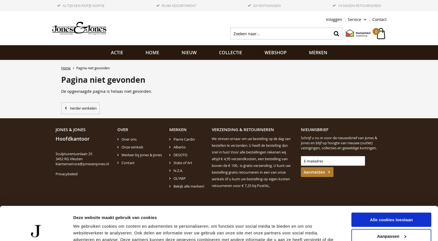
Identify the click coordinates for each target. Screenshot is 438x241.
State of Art (182, 162)
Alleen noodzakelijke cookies (391, 220)
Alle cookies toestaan (391, 188)
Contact (379, 19)
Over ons (129, 139)
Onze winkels (132, 147)
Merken (318, 52)
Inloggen (334, 19)
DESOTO (180, 154)
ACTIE (117, 52)
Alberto (179, 147)
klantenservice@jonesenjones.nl (82, 163)
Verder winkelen (83, 108)
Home (152, 52)
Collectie (230, 52)
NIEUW (189, 52)
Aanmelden (314, 172)
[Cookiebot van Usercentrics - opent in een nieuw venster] (36, 230)
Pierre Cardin (184, 139)
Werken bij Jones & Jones (142, 154)
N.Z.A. (178, 170)
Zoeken (336, 33)
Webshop (276, 52)
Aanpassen (391, 204)
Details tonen (86, 230)
